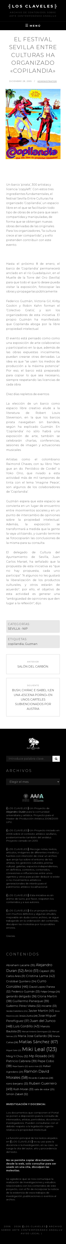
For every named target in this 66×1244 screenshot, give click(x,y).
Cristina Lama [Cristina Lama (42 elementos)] (40, 976)
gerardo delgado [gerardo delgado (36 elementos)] (21, 996)
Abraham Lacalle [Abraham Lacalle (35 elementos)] (20, 965)
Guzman (31, 644)
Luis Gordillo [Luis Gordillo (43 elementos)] (26, 1026)
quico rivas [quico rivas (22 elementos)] (35, 1066)
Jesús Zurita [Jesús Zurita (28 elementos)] (28, 1015)
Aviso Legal (30, 1233)
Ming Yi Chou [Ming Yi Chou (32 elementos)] (17, 1056)
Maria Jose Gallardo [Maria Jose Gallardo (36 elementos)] (35, 1036)
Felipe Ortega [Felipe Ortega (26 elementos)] (50, 991)
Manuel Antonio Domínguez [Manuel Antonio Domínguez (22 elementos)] (36, 1031)
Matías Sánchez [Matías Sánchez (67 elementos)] (38, 1041)
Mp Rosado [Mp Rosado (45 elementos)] (41, 1056)
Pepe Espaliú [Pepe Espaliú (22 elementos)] (20, 1066)
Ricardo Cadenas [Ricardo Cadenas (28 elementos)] (41, 1077)
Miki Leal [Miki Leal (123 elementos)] (39, 1049)
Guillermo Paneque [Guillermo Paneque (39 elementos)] (30, 1001)
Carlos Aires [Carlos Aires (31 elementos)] (15, 976)
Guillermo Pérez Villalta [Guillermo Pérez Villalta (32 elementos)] (23, 1006)
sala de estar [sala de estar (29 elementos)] (44, 1089)
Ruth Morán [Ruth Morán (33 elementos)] (23, 1089)
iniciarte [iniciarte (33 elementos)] (49, 1006)
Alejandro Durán (16, 811)
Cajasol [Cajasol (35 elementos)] (47, 971)
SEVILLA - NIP (18, 628)
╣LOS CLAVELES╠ (33, 6)
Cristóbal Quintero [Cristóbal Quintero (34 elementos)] (21, 981)
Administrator (47, 81)
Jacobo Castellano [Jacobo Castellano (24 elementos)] (17, 1011)
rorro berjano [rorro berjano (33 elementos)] (17, 1083)
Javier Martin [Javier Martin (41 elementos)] (41, 1010)
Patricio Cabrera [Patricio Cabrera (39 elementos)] (21, 1061)
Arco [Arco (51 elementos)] (31, 971)
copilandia (16, 644)
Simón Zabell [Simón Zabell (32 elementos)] (17, 1094)
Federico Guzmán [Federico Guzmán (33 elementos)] (25, 991)
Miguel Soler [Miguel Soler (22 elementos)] (13, 1050)
